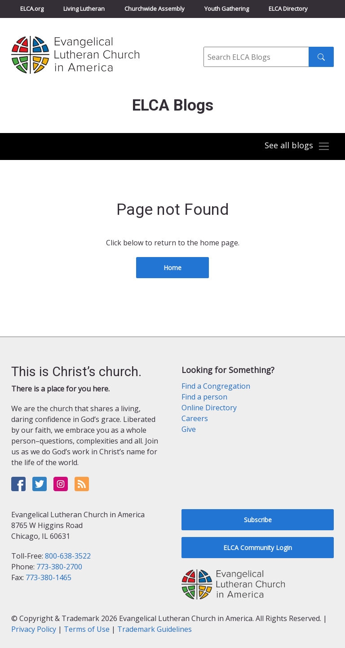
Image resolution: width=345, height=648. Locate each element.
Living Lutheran (84, 8)
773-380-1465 (48, 577)
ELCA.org (32, 8)
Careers (194, 418)
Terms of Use (87, 629)
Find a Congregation (215, 386)
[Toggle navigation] (297, 146)
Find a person (204, 397)
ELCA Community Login (257, 547)
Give (188, 429)
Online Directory (209, 408)
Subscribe (258, 519)
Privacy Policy (33, 629)
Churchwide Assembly (154, 8)
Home (172, 267)
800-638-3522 (68, 556)
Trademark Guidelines (154, 629)
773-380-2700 (59, 567)
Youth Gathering (226, 8)
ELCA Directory (288, 8)
